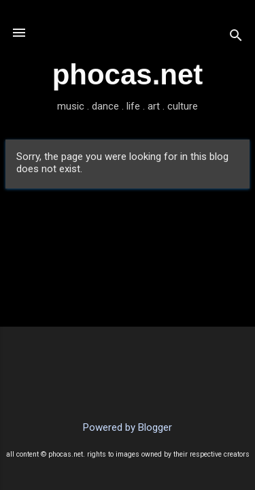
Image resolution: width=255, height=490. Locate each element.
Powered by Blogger (127, 427)
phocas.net (127, 75)
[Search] (236, 37)
